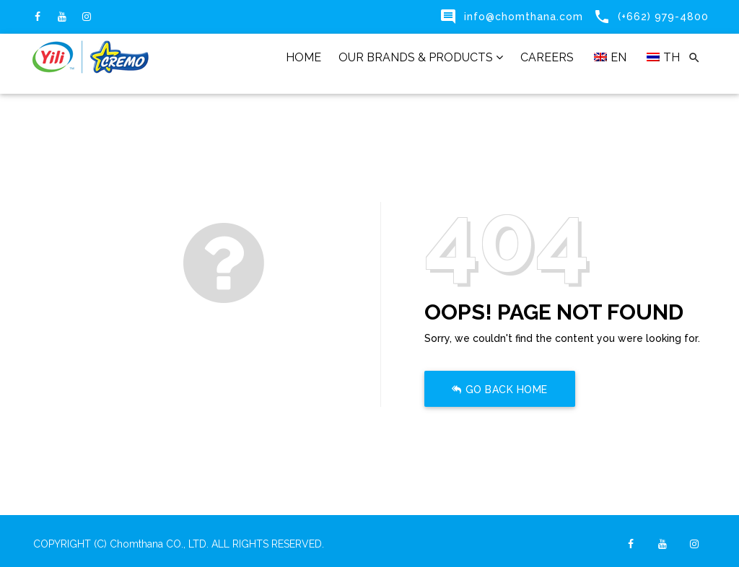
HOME (303, 57)
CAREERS (547, 57)
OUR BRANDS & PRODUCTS (420, 57)
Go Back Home (500, 390)
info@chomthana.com (523, 16)
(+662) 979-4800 (663, 16)
